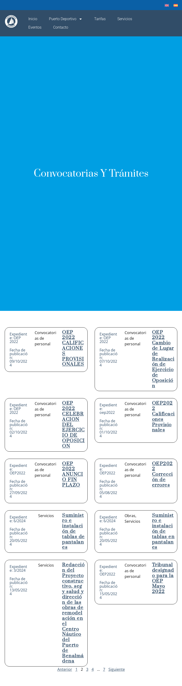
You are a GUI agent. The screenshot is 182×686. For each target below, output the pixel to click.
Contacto (60, 27)
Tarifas (100, 19)
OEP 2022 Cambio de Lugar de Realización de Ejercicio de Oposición (163, 359)
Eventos (34, 27)
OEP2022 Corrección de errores (162, 474)
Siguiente (116, 669)
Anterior (64, 669)
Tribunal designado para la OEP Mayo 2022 (163, 578)
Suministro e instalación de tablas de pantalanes (73, 531)
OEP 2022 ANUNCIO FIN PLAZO (72, 474)
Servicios (124, 19)
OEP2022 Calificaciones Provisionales (163, 416)
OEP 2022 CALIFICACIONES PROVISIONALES (73, 348)
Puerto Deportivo (65, 19)
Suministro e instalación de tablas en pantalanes (163, 531)
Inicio (32, 19)
